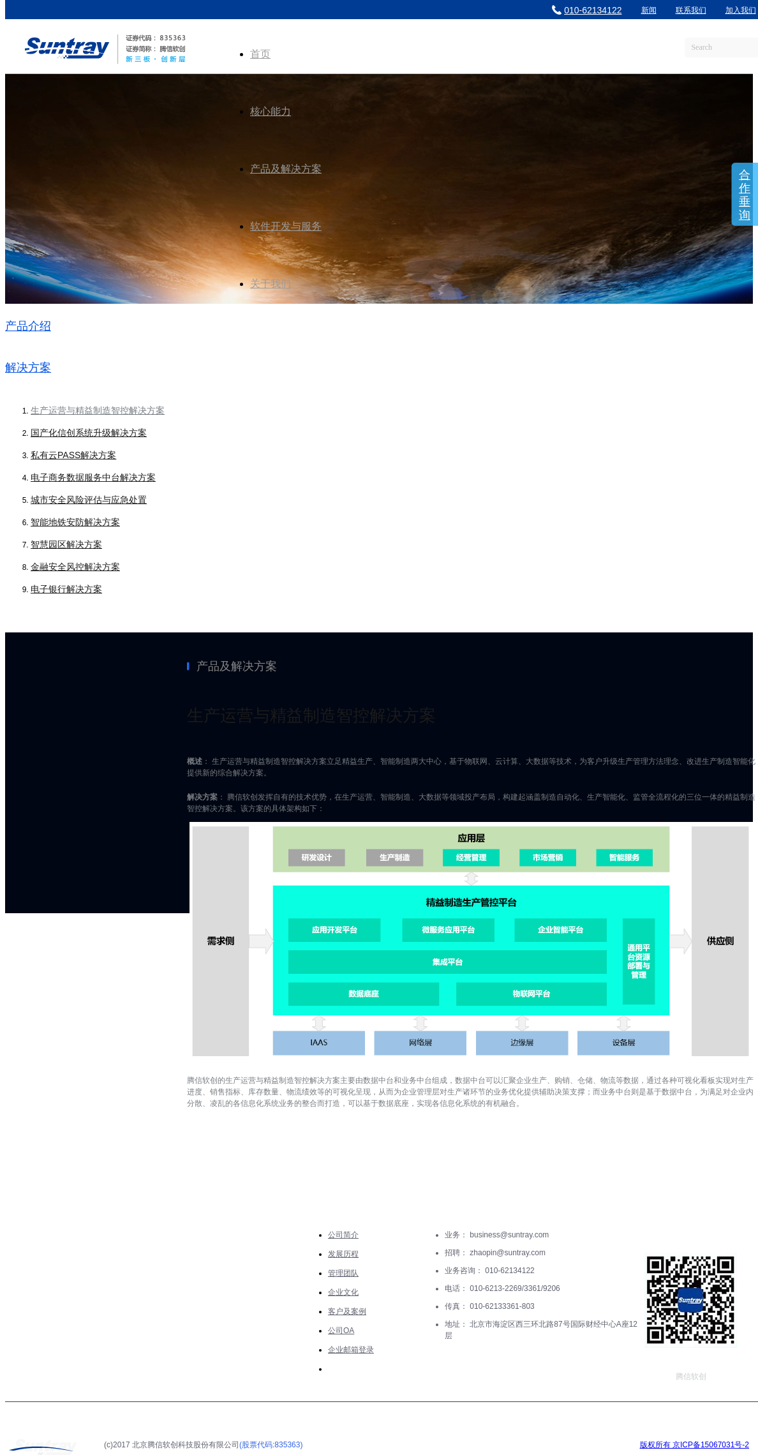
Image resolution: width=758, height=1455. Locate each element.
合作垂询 (744, 194)
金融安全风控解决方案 (75, 567)
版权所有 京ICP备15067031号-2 (694, 1444)
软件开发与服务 (286, 226)
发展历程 (343, 1254)
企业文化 (343, 1292)
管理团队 (343, 1273)
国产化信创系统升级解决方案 (89, 433)
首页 (260, 53)
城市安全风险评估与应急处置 (89, 500)
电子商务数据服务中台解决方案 (93, 477)
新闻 (649, 10)
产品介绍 (28, 326)
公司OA (341, 1330)
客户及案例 (347, 1311)
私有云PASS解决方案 (73, 455)
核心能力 (270, 111)
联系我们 (691, 10)
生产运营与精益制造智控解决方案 (98, 410)
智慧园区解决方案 (66, 544)
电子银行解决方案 (66, 589)
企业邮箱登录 (351, 1349)
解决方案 (28, 367)
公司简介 (343, 1234)
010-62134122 (586, 10)
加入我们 (740, 10)
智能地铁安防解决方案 (75, 522)
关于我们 (270, 283)
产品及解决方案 (286, 168)
